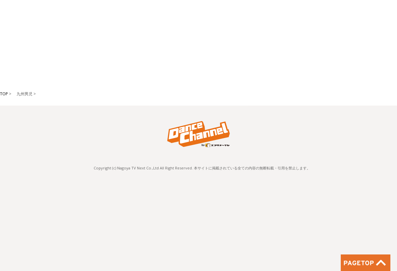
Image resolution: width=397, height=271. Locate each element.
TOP (4, 94)
